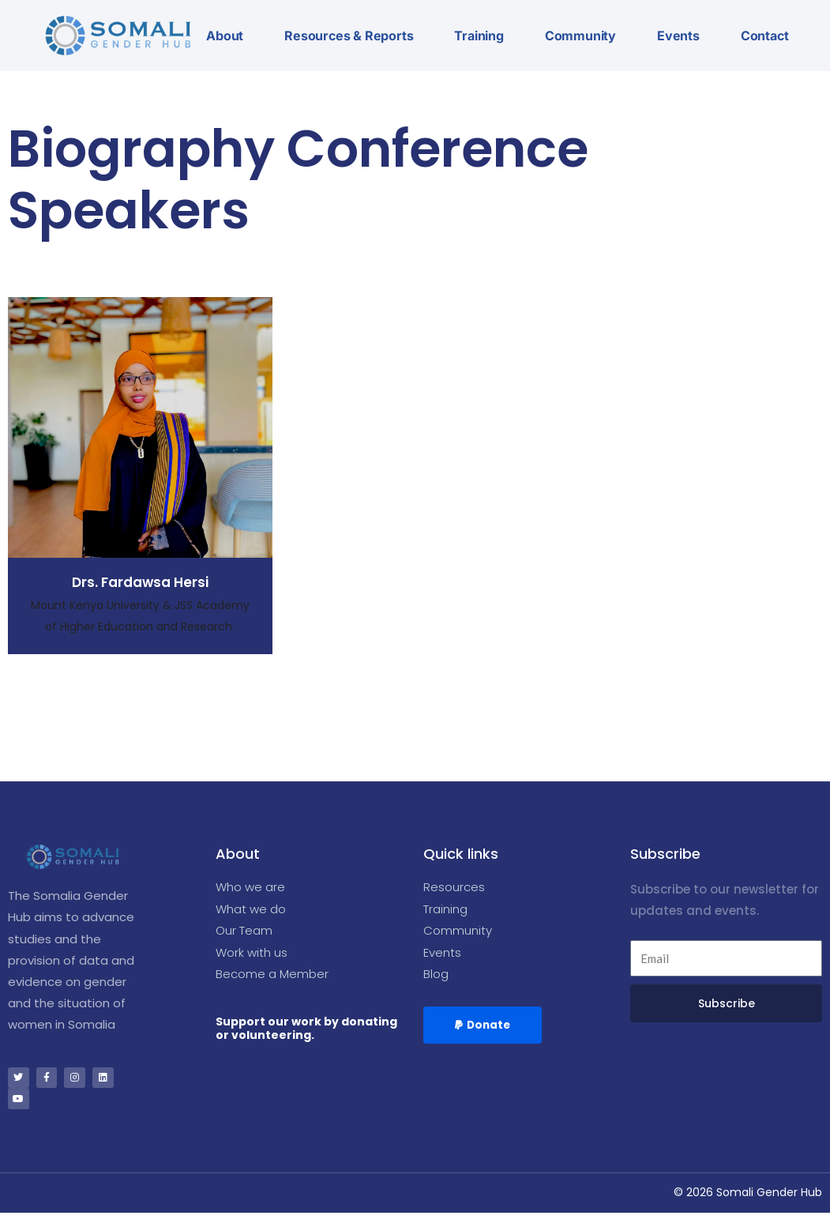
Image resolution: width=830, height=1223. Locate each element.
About (224, 35)
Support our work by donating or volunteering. (306, 1034)
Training (478, 35)
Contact (765, 35)
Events (678, 35)
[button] (484, 1031)
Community (580, 35)
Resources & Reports (348, 35)
